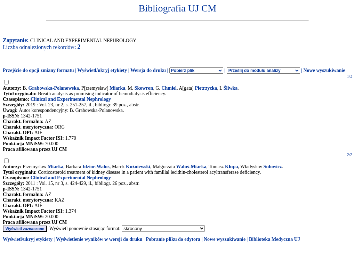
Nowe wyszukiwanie (324, 70)
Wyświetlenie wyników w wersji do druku (99, 239)
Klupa (231, 166)
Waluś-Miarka (191, 166)
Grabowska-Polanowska (54, 88)
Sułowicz (273, 166)
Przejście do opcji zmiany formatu (38, 70)
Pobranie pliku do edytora (173, 239)
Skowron (144, 88)
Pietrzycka (206, 88)
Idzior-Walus (96, 166)
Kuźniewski (138, 166)
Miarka (117, 88)
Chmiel (169, 88)
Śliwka (230, 88)
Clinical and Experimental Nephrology (71, 99)
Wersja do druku (148, 70)
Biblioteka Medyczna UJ (274, 239)
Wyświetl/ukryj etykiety (102, 70)
